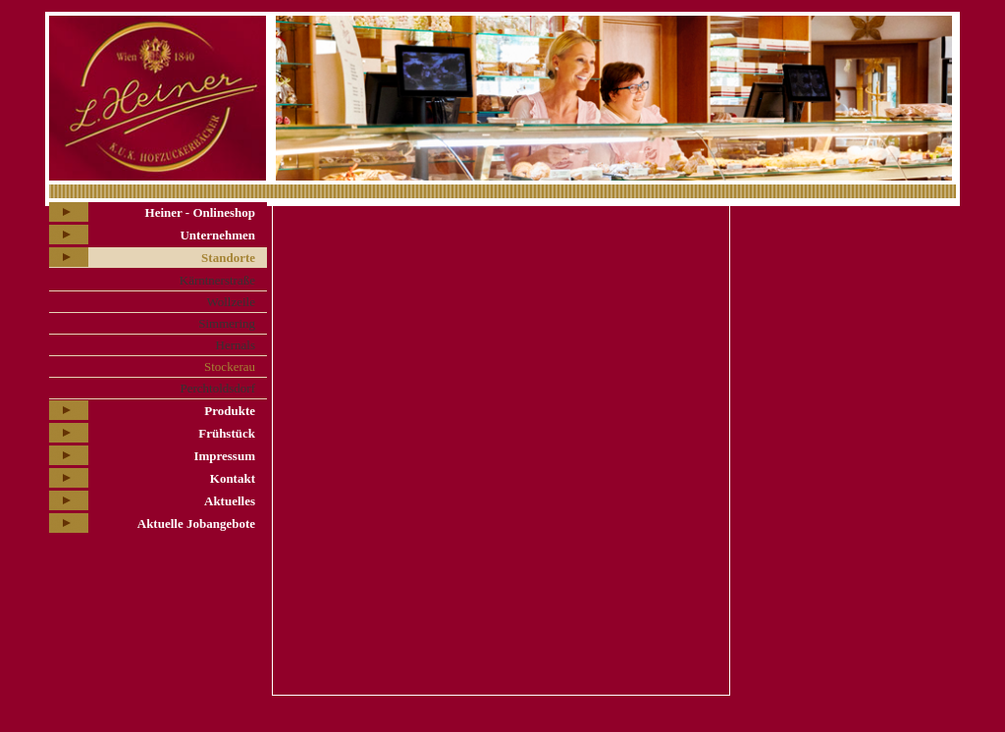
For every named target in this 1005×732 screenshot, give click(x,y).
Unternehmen (217, 235)
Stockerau (229, 366)
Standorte (228, 257)
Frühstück (226, 433)
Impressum (224, 455)
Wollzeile (231, 301)
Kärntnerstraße (217, 280)
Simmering (226, 323)
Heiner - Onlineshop (200, 212)
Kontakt (232, 478)
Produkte (229, 410)
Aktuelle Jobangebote (196, 523)
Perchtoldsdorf (217, 388)
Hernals (235, 345)
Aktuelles (229, 501)
